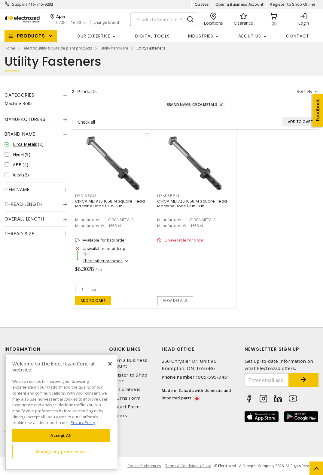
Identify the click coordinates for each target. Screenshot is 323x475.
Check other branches (103, 260)
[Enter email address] (267, 380)
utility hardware (114, 48)
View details (175, 300)
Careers (118, 415)
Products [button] (31, 36)
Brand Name (20, 134)
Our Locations (124, 389)
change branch (107, 22)
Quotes (202, 4)
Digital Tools (152, 36)
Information (23, 349)
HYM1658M (168, 195)
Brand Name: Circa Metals (192, 104)
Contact (297, 36)
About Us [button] (249, 36)
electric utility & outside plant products (58, 48)
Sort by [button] (304, 91)
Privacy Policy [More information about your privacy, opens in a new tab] (83, 422)
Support (19, 4)
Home (10, 48)
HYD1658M (85, 195)
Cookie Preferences (144, 466)
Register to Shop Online (292, 4)
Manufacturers (25, 119)
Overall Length (24, 219)
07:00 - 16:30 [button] (68, 22)
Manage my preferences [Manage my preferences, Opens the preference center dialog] (61, 451)
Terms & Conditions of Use (188, 465)
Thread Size (19, 233)
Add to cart (93, 300)
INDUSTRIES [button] (200, 36)
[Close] (110, 363)
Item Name (17, 189)
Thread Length (24, 204)
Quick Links (125, 349)
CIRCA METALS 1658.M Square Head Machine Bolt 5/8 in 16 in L (110, 204)
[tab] (36, 95)
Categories (20, 95)
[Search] (164, 19)
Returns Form (124, 398)
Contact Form (124, 407)
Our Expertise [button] (93, 36)
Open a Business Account (239, 4)
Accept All (61, 435)
